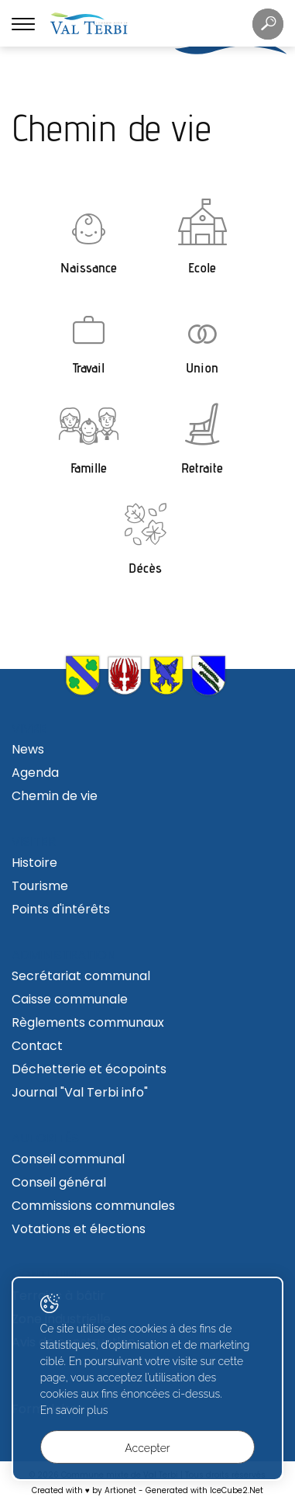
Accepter (147, 1448)
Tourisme (40, 886)
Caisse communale (70, 999)
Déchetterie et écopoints (89, 1069)
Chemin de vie (55, 796)
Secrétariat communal (81, 976)
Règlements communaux (88, 1022)
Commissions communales (93, 1206)
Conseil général (59, 1182)
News (28, 749)
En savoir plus (74, 1410)
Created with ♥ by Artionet (84, 1490)
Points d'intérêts (61, 909)
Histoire (34, 863)
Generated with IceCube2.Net (204, 1490)
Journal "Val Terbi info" (80, 1092)
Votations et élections (79, 1229)
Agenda (35, 772)
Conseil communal (68, 1159)
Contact (37, 1046)
